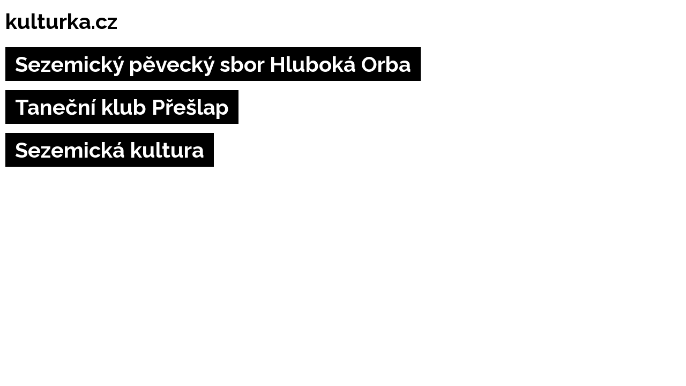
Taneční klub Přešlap (122, 107)
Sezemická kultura (109, 149)
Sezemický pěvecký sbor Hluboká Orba (213, 64)
